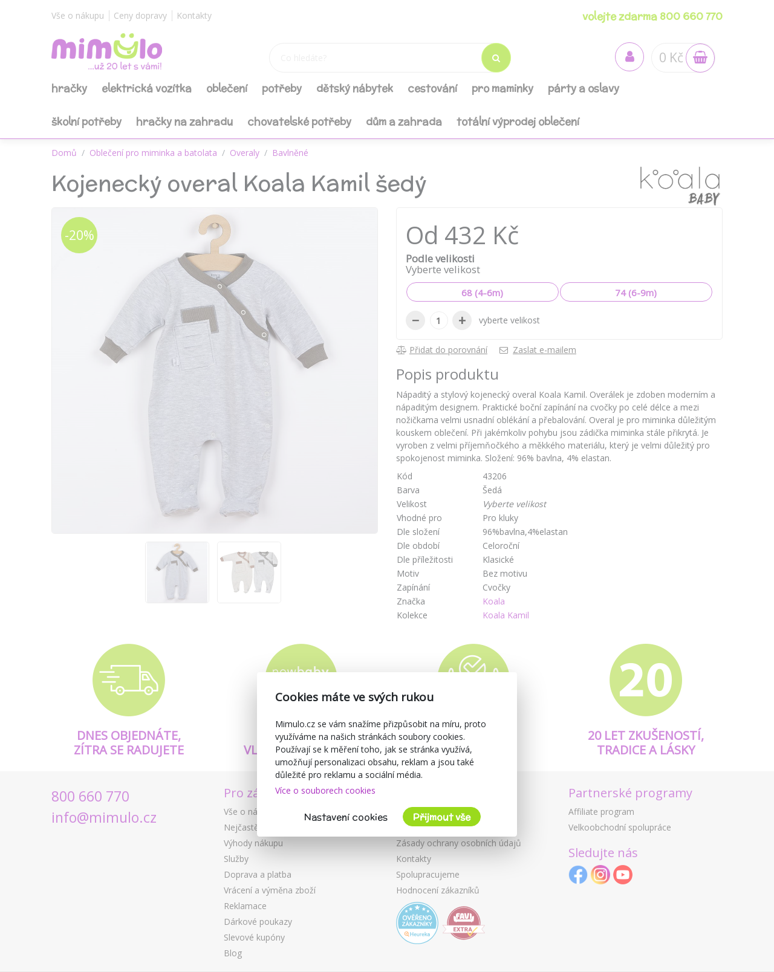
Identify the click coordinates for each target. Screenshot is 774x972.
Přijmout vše (441, 817)
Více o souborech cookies (325, 790)
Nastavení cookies (346, 817)
